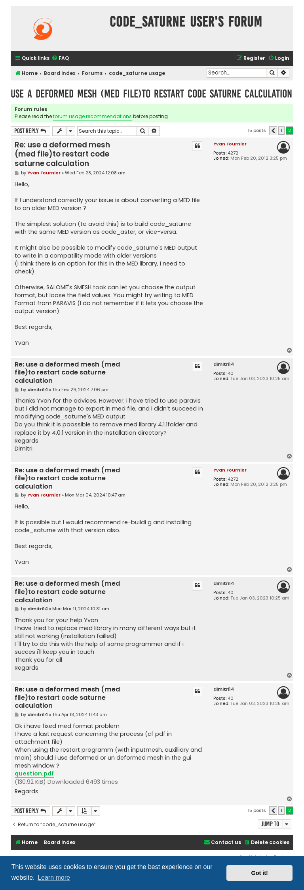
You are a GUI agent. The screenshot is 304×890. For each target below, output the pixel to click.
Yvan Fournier (230, 144)
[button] (273, 130)
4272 (233, 153)
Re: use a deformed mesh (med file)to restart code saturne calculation (62, 154)
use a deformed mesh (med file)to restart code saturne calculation (151, 94)
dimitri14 (223, 364)
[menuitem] (60, 58)
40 (231, 373)
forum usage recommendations (92, 116)
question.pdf (34, 773)
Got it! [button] (259, 873)
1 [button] (281, 130)
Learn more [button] (54, 877)
